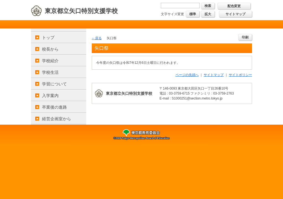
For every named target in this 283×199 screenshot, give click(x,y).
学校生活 (50, 72)
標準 (192, 14)
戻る (98, 38)
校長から (50, 49)
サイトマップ (235, 14)
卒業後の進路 (54, 107)
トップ (48, 37)
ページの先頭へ (187, 75)
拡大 (208, 14)
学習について (54, 84)
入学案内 (50, 95)
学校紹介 (50, 60)
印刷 (245, 37)
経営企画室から (56, 118)
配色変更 (234, 6)
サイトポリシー (240, 75)
